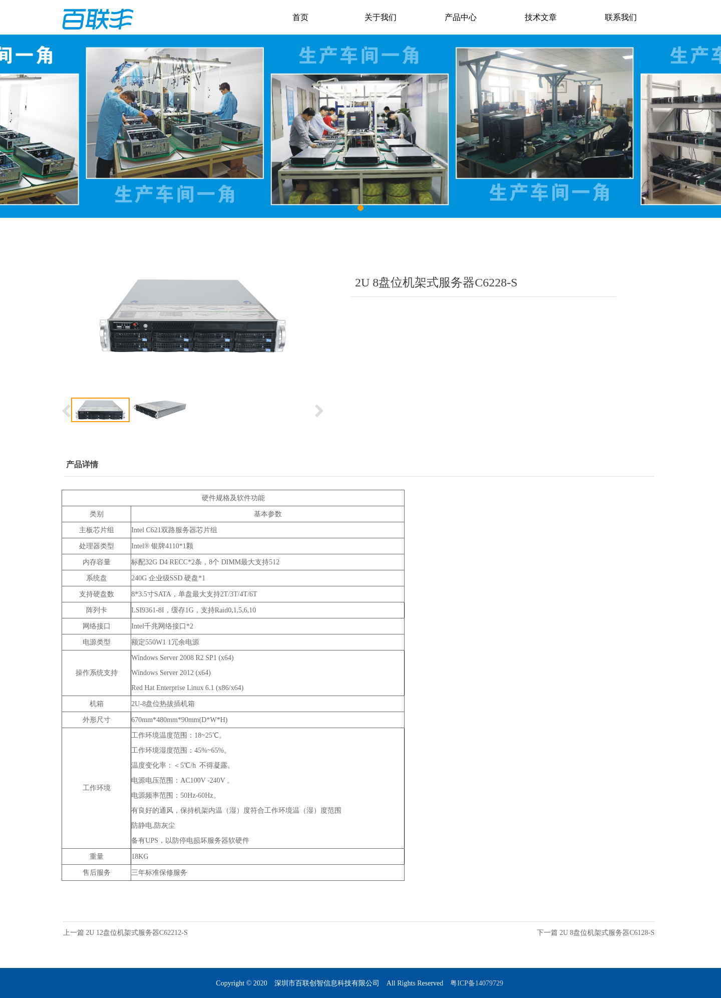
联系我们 (621, 17)
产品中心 (461, 17)
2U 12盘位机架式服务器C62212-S (136, 932)
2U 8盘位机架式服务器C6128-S (607, 932)
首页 (300, 17)
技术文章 (541, 17)
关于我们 (381, 17)
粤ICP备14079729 (477, 983)
